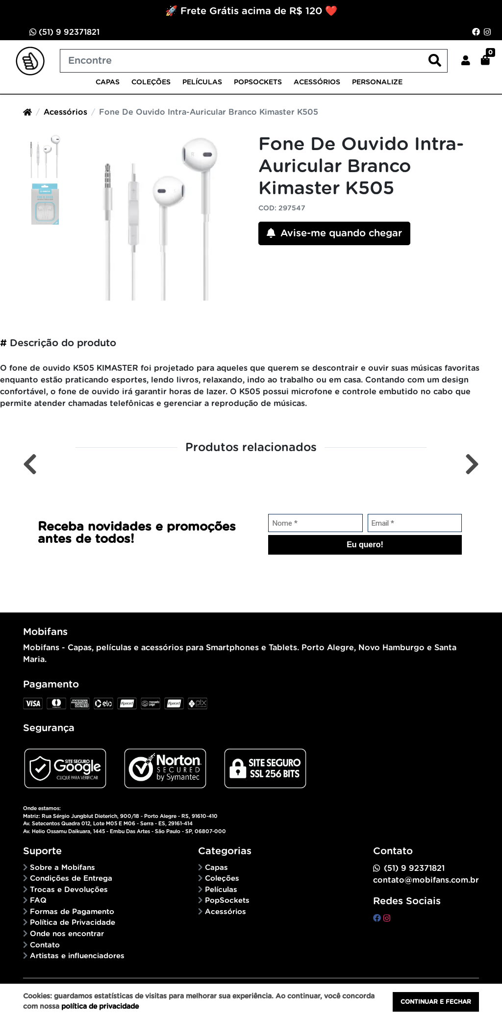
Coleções (151, 82)
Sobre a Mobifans (62, 867)
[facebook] (378, 918)
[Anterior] (30, 464)
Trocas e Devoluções (69, 889)
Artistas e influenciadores (77, 956)
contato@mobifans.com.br (426, 880)
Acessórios (317, 82)
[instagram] (386, 918)
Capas (108, 82)
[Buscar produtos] (253, 61)
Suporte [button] (42, 851)
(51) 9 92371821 (64, 32)
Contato (45, 945)
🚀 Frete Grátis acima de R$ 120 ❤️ (251, 11)
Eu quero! (365, 544)
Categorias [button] (224, 851)
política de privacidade (100, 1006)
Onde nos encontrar (67, 934)
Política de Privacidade (72, 922)
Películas (202, 82)
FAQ (38, 900)
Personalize (377, 82)
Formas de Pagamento (72, 912)
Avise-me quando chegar (334, 233)
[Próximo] (472, 464)
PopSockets (258, 82)
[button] (466, 61)
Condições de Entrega (71, 878)
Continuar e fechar (436, 1002)
